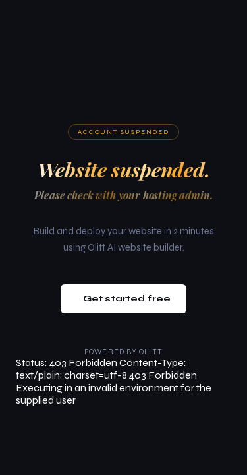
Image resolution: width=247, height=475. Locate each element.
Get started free (127, 298)
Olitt (151, 352)
